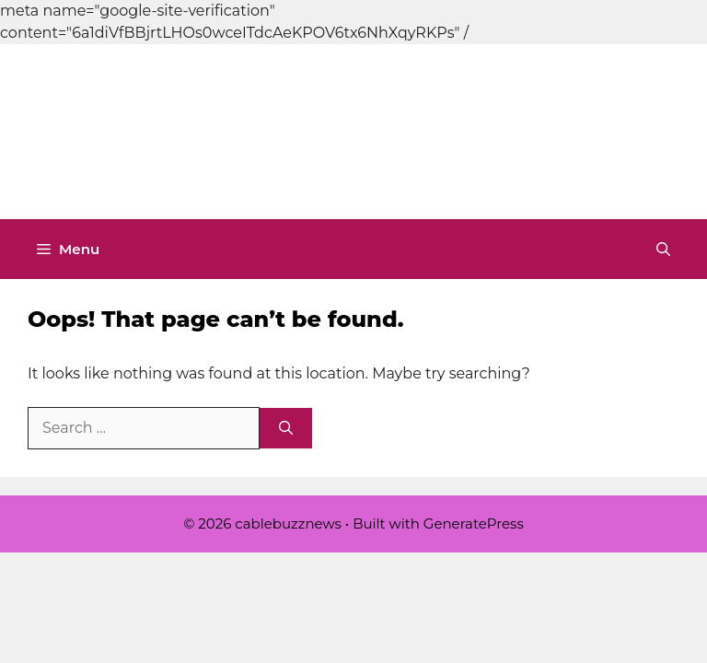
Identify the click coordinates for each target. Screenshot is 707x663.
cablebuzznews (411, 131)
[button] (663, 249)
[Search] (286, 428)
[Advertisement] (335, 41)
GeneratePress (473, 523)
